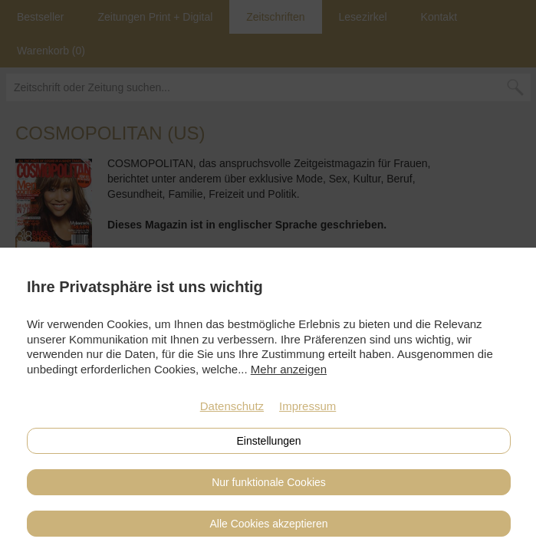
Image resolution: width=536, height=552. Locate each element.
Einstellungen (268, 441)
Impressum (307, 405)
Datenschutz (232, 405)
